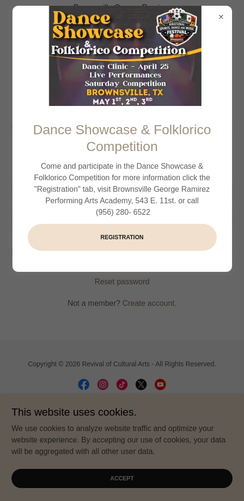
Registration (122, 237)
